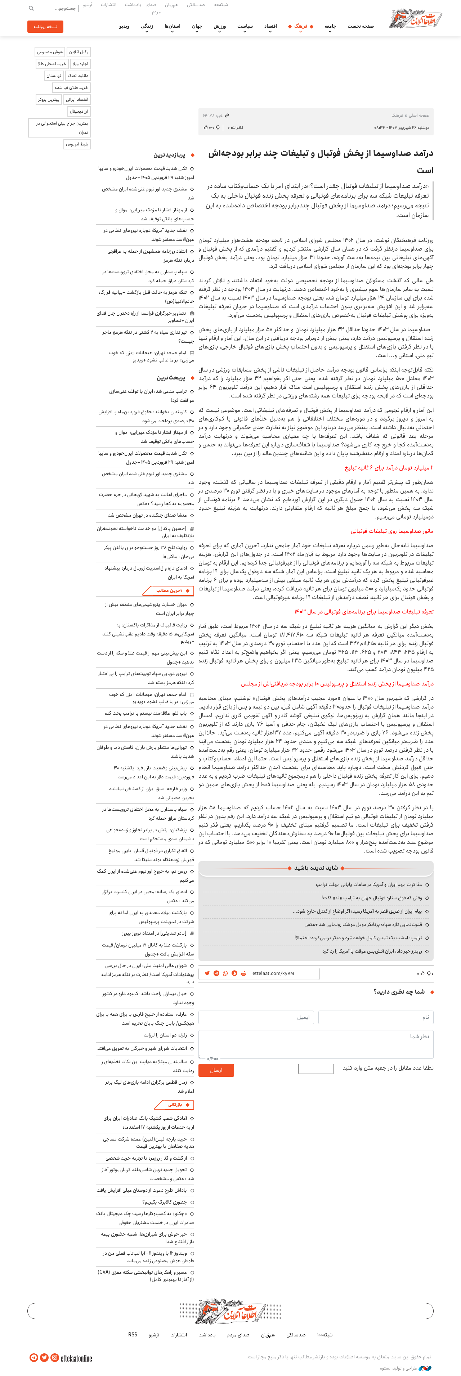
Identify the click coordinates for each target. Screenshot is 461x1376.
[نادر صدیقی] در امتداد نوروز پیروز (154, 933)
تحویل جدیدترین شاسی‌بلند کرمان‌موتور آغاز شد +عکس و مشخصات (148, 1174)
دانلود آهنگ (78, 75)
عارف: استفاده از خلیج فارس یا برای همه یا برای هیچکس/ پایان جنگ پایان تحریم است (145, 1018)
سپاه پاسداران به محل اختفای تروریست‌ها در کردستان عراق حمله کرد (148, 276)
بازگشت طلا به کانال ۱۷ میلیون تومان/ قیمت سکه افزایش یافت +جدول (148, 949)
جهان (197, 26)
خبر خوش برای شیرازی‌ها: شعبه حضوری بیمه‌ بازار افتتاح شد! (147, 1237)
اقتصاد (270, 26)
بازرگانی (175, 1104)
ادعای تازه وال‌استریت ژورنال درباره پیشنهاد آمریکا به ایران (149, 572)
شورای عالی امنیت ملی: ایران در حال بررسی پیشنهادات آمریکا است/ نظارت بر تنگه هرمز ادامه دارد (147, 974)
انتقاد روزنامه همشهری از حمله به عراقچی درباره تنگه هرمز (150, 255)
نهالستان (53, 75)
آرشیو (87, 4)
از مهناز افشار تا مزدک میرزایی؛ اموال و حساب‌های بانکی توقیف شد (154, 214)
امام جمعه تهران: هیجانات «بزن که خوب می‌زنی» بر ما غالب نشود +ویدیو (151, 356)
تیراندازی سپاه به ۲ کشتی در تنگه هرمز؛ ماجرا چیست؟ (148, 336)
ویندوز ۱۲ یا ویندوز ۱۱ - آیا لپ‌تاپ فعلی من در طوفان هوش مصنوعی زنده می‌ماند (148, 1256)
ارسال (216, 1070)
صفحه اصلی (419, 115)
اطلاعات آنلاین (416, 18)
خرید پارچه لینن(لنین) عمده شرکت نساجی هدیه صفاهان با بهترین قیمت (148, 1142)
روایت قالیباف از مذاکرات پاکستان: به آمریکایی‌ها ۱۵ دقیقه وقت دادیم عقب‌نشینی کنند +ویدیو (148, 633)
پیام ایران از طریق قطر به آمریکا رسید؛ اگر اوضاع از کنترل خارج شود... (357, 911)
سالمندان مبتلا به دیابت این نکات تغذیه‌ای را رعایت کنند (147, 1066)
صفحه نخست (361, 26)
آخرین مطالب (169, 590)
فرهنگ (300, 26)
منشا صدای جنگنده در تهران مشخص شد (147, 515)
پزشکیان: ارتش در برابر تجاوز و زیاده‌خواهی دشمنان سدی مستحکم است (150, 834)
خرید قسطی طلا (52, 63)
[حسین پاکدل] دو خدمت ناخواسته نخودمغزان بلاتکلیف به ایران (145, 532)
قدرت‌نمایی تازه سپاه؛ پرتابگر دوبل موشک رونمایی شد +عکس (363, 924)
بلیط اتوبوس (77, 144)
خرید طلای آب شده (71, 87)
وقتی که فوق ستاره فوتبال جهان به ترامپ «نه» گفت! (372, 898)
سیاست (245, 26)
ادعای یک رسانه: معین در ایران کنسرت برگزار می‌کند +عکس (148, 896)
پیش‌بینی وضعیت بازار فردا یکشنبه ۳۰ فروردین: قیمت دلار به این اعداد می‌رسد (154, 772)
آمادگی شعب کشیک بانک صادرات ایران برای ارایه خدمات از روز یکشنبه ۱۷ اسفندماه (148, 1122)
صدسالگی (196, 4)
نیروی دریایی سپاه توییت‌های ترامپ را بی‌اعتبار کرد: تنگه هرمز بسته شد (146, 678)
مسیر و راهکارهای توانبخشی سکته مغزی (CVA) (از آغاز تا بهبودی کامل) (146, 1275)
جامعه (330, 26)
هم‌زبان (171, 4)
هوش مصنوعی (50, 52)
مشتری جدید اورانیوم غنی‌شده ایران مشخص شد (148, 478)
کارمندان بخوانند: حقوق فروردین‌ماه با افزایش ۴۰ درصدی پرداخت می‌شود (146, 416)
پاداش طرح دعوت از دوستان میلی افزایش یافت (142, 1190)
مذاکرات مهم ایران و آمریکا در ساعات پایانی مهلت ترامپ (369, 885)
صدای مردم (153, 8)
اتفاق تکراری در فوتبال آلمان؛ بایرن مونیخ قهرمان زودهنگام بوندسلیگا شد (151, 855)
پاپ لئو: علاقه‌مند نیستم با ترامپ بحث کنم (145, 713)
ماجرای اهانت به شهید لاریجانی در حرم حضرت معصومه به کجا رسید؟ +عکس (146, 499)
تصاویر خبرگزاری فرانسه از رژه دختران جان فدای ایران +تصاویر (145, 316)
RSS (132, 1335)
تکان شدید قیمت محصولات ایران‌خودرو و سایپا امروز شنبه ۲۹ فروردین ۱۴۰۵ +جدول (146, 173)
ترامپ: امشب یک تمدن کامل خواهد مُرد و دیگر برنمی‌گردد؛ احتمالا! (358, 938)
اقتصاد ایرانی (77, 99)
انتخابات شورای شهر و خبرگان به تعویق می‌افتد (142, 1048)
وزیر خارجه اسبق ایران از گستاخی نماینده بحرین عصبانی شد (151, 793)
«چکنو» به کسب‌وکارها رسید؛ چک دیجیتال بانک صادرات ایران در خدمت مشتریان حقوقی (145, 1218)
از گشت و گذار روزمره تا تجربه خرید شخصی (146, 1158)
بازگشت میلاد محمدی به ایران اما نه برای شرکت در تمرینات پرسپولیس (151, 917)
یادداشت (133, 4)
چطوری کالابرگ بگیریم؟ (164, 1202)
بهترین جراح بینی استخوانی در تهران (62, 128)
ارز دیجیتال (79, 111)
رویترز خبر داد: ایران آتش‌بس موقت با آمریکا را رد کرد (372, 951)
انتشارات (108, 4)
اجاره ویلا (80, 63)
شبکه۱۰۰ (221, 4)
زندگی (147, 26)
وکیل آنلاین (78, 52)
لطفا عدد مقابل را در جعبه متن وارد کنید (388, 1068)
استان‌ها (172, 26)
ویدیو (124, 26)
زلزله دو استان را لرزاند (165, 1035)
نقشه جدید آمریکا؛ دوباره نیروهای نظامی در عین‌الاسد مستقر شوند (149, 731)
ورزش (220, 26)
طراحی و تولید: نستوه (405, 1368)
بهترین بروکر (48, 99)
